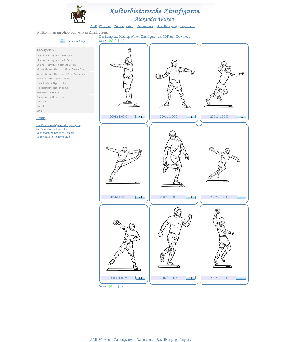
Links (39, 110)
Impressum (187, 26)
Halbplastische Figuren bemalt (53, 87)
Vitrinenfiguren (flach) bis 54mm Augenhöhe (60, 69)
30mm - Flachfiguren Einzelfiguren (55, 55)
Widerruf (105, 26)
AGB (93, 26)
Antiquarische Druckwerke (51, 96)
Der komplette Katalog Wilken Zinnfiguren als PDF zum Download (144, 36)
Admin (40, 118)
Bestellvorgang (167, 26)
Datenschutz (145, 26)
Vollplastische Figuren (48, 92)
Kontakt (41, 106)
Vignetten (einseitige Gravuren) (53, 78)
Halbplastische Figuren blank (52, 83)
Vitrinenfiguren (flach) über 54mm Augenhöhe (61, 73)
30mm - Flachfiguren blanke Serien (55, 60)
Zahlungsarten (123, 26)
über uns (42, 101)
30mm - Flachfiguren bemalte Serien (56, 64)
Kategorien (45, 50)
